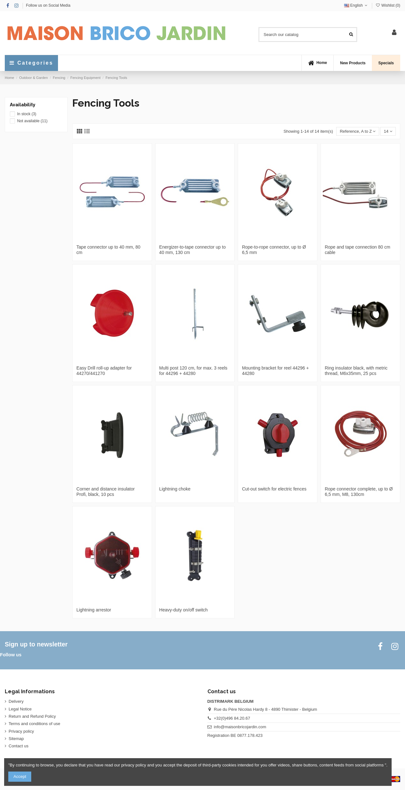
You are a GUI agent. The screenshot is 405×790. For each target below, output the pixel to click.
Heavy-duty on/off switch (183, 609)
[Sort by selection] (357, 131)
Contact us (18, 746)
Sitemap (16, 738)
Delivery (16, 701)
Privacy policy (21, 731)
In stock (26, 114)
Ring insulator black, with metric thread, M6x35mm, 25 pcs (356, 370)
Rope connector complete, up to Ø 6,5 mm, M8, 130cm (359, 491)
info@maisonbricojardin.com (240, 726)
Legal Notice (20, 709)
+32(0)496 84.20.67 (232, 718)
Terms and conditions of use (34, 723)
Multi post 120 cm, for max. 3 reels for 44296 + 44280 (193, 370)
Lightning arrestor (93, 609)
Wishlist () (387, 5)
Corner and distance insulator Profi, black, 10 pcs (105, 491)
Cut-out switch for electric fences (274, 488)
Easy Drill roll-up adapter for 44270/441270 (104, 370)
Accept (19, 776)
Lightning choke (175, 488)
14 (388, 131)
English (356, 5)
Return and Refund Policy (32, 716)
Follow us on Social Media (48, 5)
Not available (32, 121)
